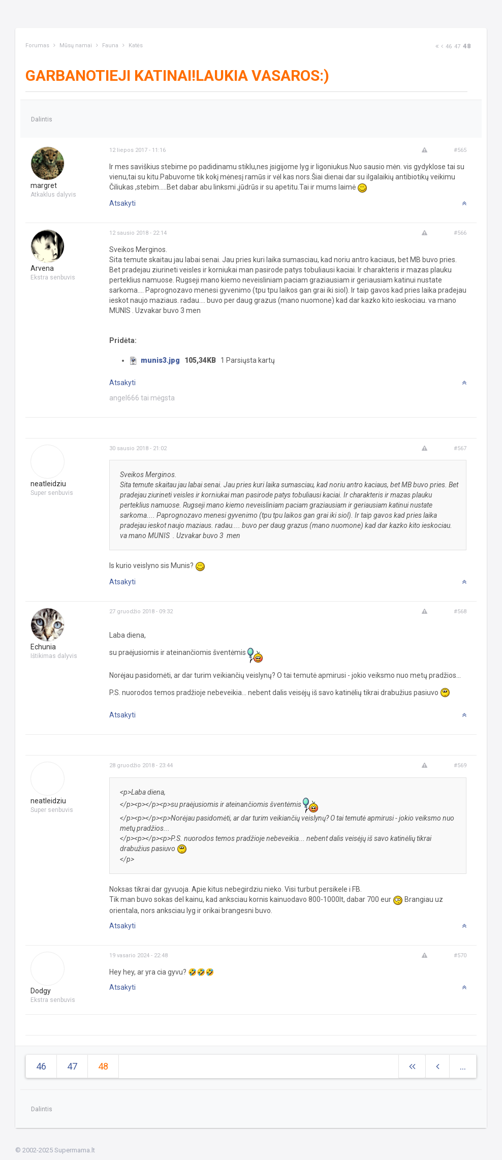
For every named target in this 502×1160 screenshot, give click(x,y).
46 (449, 46)
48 (467, 46)
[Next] (436, 46)
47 (457, 46)
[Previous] (442, 46)
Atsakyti (122, 203)
